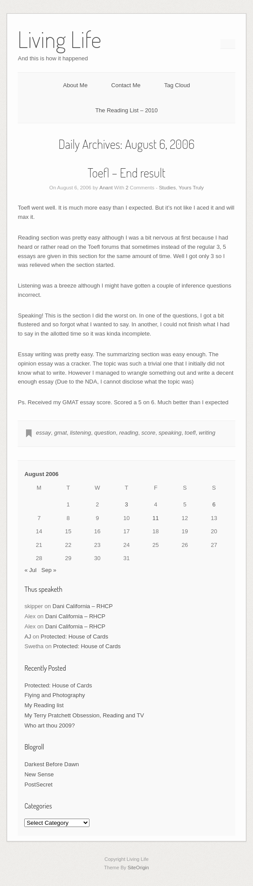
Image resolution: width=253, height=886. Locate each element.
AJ (27, 636)
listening (80, 432)
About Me (75, 85)
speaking (170, 432)
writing (207, 432)
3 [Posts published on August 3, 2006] (126, 504)
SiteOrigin (138, 867)
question (105, 432)
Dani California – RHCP (82, 606)
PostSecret (38, 784)
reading (128, 432)
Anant (106, 187)
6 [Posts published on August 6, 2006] (214, 504)
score (148, 432)
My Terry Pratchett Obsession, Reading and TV (84, 715)
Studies (167, 187)
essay (43, 432)
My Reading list (43, 705)
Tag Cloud (177, 85)
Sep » (48, 570)
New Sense (38, 774)
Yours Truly (191, 187)
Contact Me (125, 85)
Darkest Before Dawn (51, 764)
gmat (60, 432)
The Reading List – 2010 (126, 110)
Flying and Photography (54, 695)
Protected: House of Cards (74, 636)
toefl (190, 432)
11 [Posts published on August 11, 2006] (156, 518)
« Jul (30, 570)
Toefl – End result (126, 173)
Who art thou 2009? (49, 725)
